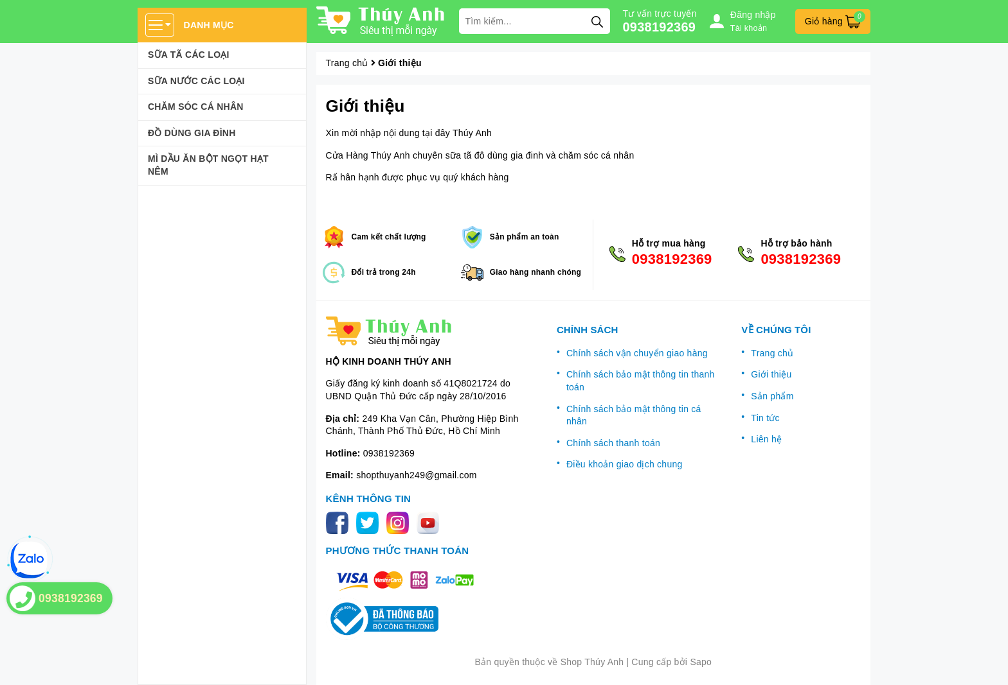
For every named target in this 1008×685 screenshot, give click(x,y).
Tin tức (765, 418)
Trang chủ (772, 353)
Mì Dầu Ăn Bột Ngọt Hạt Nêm (208, 165)
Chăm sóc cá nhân (196, 106)
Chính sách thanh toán (613, 443)
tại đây (436, 133)
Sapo (701, 662)
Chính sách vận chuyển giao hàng (637, 353)
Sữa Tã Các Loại (189, 54)
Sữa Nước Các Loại (196, 81)
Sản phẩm (772, 396)
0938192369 (659, 27)
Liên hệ (766, 439)
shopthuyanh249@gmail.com (416, 475)
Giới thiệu (365, 106)
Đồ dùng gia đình (192, 133)
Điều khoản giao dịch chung (624, 464)
